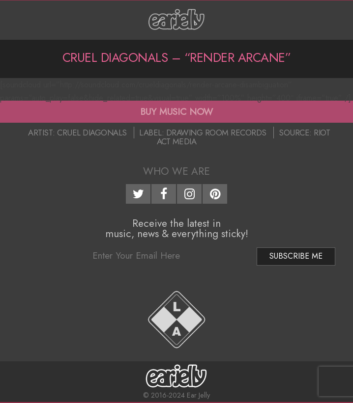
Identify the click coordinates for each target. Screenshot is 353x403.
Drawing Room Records (216, 132)
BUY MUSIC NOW (176, 111)
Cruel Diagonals (92, 132)
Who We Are (176, 171)
